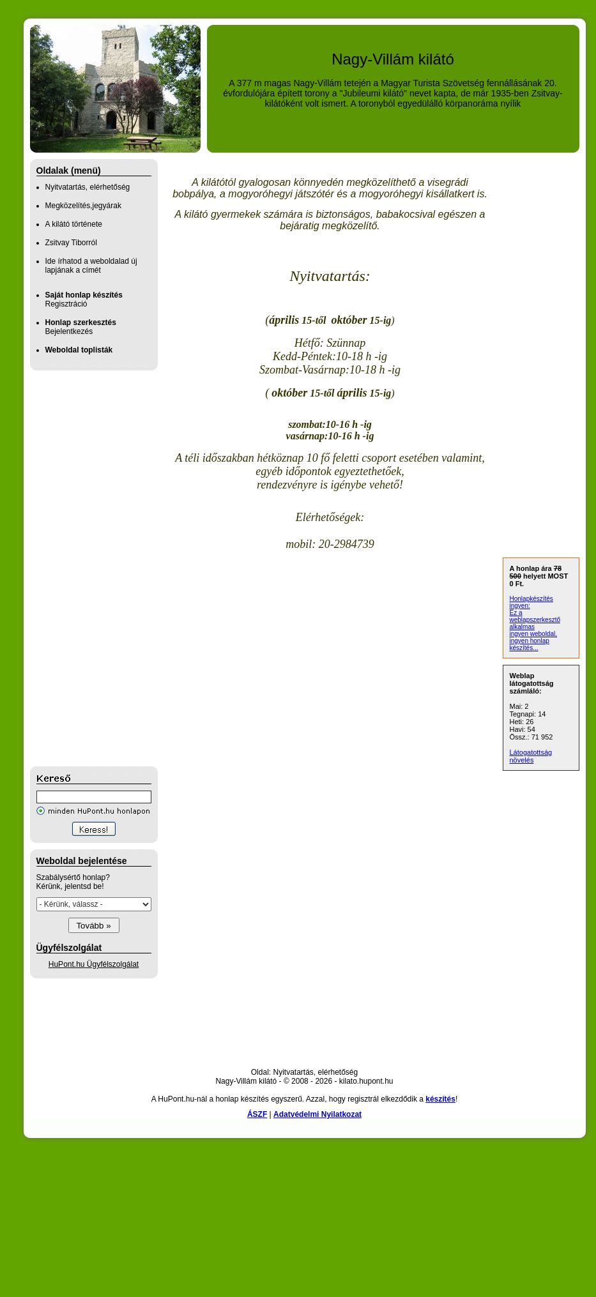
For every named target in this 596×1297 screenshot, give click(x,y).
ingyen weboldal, (534, 633)
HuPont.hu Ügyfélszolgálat (94, 964)
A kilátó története (73, 224)
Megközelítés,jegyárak (83, 205)
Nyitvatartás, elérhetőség (87, 187)
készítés (440, 1099)
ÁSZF (257, 1114)
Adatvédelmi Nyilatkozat (317, 1114)
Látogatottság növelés (531, 756)
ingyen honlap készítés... (529, 644)
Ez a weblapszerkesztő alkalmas (535, 619)
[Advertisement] (81, 568)
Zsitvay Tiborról (71, 242)
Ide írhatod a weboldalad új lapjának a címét (91, 266)
